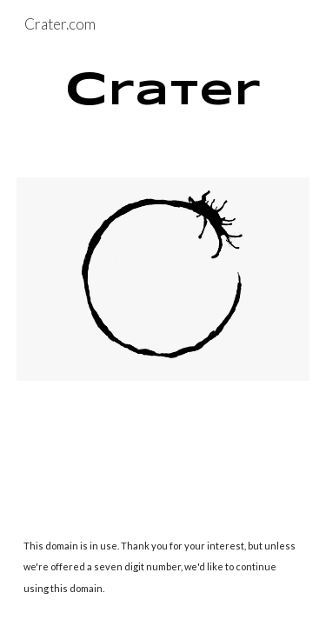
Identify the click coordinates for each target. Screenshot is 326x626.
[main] (163, 91)
